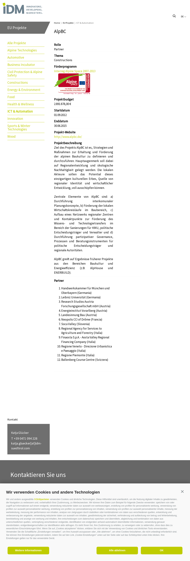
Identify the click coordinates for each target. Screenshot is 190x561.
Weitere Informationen (28, 550)
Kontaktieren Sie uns (38, 475)
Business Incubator (21, 64)
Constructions (17, 82)
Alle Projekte (16, 43)
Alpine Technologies (22, 50)
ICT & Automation (20, 111)
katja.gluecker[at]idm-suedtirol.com (26, 445)
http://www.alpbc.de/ (68, 137)
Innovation (15, 118)
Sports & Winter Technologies (18, 127)
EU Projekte (68, 22)
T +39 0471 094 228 (24, 438)
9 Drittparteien (41, 499)
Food (11, 97)
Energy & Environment (23, 89)
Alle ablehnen (117, 550)
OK (162, 550)
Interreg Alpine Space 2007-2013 (74, 71)
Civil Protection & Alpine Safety (24, 73)
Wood (11, 136)
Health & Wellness (20, 104)
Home (57, 22)
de (183, 16)
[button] (182, 491)
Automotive (15, 57)
